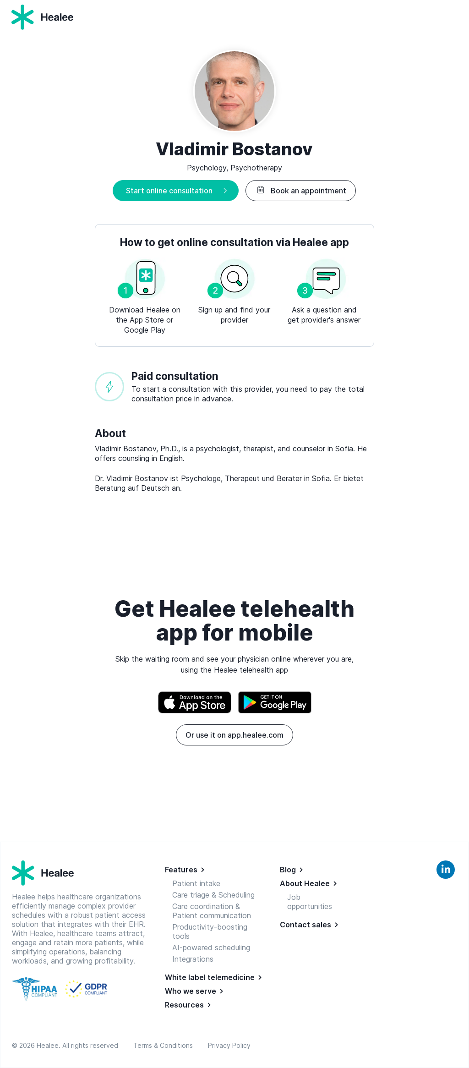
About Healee (305, 883)
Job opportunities (309, 902)
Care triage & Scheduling (213, 894)
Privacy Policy (229, 1045)
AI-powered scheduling (211, 947)
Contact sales (305, 924)
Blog (288, 869)
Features (181, 869)
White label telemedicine (210, 977)
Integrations (192, 959)
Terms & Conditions (164, 1045)
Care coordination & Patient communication (211, 911)
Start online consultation (169, 190)
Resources (184, 1004)
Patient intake (196, 883)
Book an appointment (300, 190)
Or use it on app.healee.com (234, 734)
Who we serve (190, 991)
